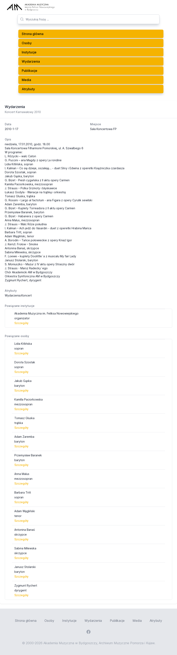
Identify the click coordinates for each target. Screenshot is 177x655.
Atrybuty (28, 89)
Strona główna (25, 621)
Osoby (27, 43)
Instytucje (29, 52)
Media (26, 80)
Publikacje (29, 71)
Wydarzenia (31, 61)
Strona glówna (32, 34)
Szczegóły (21, 323)
